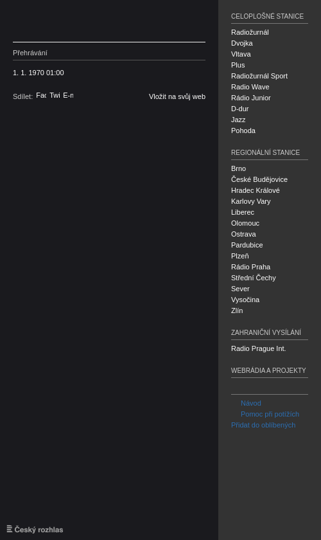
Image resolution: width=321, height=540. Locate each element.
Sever (240, 288)
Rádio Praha (250, 267)
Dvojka (242, 43)
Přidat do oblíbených (263, 425)
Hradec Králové (255, 190)
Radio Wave (250, 87)
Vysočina (245, 299)
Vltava (241, 54)
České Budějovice (259, 179)
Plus (238, 65)
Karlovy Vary (251, 201)
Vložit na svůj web (177, 96)
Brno (238, 168)
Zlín (237, 310)
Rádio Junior (251, 98)
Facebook (41, 95)
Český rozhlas (74, 21)
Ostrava (243, 234)
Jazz (238, 119)
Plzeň (240, 256)
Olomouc (245, 223)
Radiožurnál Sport (259, 76)
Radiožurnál (250, 32)
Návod (246, 403)
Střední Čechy (253, 278)
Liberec (242, 212)
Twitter (54, 95)
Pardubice (247, 245)
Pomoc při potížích (265, 414)
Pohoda (243, 130)
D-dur (240, 109)
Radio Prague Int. (258, 348)
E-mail (68, 95)
